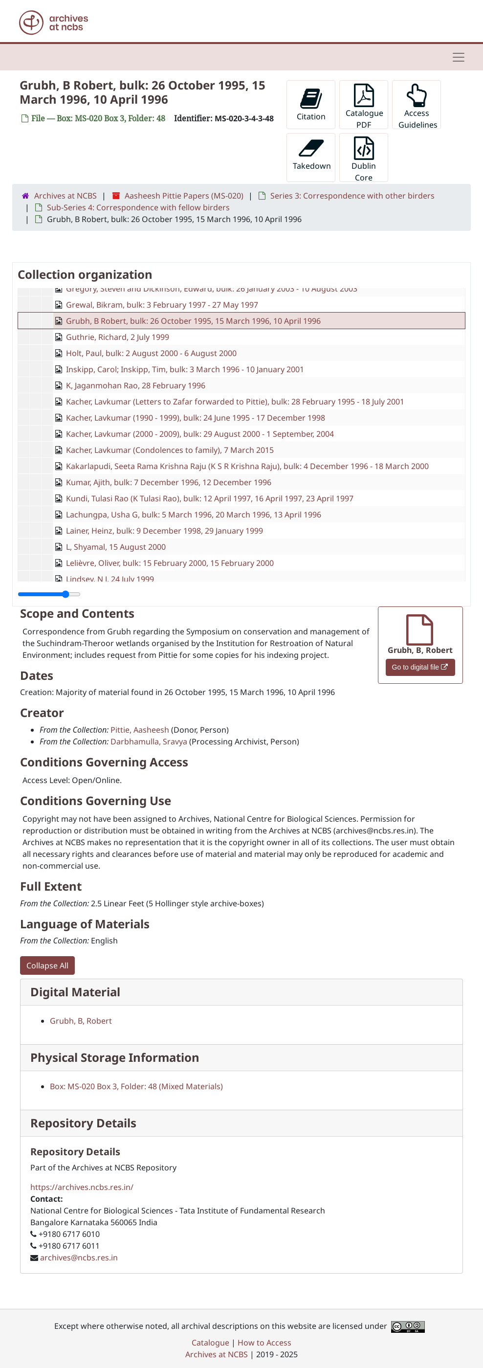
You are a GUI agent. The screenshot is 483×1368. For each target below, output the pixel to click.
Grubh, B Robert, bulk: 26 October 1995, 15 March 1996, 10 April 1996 (193, 320)
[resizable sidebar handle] (49, 594)
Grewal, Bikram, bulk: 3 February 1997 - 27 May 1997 (162, 304)
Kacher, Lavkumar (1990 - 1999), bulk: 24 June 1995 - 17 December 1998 (195, 417)
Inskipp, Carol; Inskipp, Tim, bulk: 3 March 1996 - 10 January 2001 (185, 369)
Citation (311, 104)
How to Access (264, 1342)
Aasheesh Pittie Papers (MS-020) (184, 195)
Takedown (312, 153)
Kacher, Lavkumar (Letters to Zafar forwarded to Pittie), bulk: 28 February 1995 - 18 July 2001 (235, 401)
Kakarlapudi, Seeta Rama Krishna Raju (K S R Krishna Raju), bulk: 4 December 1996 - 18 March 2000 (247, 466)
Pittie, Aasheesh (139, 729)
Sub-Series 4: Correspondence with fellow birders (138, 207)
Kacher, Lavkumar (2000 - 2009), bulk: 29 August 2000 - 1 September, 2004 (200, 433)
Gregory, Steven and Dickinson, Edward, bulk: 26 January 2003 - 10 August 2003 (211, 288)
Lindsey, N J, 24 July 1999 (110, 579)
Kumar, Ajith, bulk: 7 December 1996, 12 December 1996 (168, 482)
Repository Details (83, 1123)
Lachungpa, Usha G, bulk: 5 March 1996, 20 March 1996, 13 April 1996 (193, 514)
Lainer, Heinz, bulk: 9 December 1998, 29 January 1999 (164, 530)
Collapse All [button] (47, 965)
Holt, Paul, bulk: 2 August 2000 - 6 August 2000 (151, 353)
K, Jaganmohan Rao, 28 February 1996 (135, 385)
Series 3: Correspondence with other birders (352, 195)
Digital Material (75, 992)
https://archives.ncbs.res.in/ (81, 1187)
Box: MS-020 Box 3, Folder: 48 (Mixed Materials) (136, 1086)
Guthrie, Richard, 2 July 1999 (117, 337)
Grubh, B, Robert (81, 1020)
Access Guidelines (418, 106)
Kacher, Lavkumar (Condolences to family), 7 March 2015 (170, 450)
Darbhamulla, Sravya (148, 741)
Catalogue (210, 1342)
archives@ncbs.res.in (79, 1257)
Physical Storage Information (114, 1057)
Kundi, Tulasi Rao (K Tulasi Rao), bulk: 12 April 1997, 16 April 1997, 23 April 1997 (209, 498)
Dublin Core (363, 159)
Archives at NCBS (65, 195)
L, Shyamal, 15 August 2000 (116, 546)
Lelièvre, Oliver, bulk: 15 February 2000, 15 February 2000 (170, 563)
